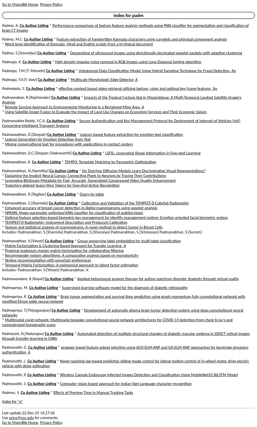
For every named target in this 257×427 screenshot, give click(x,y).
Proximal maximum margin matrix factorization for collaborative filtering (64, 250)
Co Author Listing (34, 25)
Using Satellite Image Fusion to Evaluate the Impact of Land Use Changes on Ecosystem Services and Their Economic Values (106, 111)
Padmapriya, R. (14, 296)
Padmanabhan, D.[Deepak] (24, 134)
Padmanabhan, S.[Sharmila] (25, 203)
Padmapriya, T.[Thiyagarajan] (26, 310)
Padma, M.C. (12, 39)
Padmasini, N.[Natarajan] (23, 333)
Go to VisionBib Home (20, 4)
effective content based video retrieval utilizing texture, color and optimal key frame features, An (138, 88)
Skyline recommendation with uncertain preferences (48, 260)
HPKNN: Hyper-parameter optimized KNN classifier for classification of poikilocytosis (74, 212)
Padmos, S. (11, 392)
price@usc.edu (21, 417)
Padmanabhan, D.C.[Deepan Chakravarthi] (37, 153)
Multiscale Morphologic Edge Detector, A (104, 79)
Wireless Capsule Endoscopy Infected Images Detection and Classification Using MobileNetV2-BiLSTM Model (149, 374)
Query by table (92, 194)
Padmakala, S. (13, 88)
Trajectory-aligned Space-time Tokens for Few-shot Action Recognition (62, 185)
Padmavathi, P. (14, 374)
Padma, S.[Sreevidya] (19, 53)
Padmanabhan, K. (16, 162)
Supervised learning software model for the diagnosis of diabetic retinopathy (125, 287)
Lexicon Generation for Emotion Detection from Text (48, 139)
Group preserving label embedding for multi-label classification (129, 241)
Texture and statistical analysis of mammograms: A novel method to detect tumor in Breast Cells (84, 227)
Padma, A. (10, 25)
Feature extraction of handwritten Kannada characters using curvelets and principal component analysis (142, 39)
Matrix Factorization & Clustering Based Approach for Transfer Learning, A (65, 245)
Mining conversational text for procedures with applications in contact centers (69, 144)
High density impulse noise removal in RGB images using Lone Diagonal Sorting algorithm (128, 61)
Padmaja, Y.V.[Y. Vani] (19, 79)
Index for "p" (12, 401)
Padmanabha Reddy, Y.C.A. (24, 120)
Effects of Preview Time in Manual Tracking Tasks (93, 392)
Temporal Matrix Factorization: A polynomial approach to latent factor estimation (71, 265)
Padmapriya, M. (15, 287)
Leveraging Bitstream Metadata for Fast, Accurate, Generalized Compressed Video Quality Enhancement (90, 180)
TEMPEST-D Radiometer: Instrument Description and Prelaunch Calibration (66, 222)
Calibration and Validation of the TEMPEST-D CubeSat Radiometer (135, 203)
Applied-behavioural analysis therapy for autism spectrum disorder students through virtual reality (158, 278)
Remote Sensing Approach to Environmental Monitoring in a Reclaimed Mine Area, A (74, 107)
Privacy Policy (51, 4)
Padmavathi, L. (14, 361)
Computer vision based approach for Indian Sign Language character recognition (126, 383)
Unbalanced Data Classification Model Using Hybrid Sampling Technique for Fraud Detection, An (157, 70)
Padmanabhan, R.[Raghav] (24, 194)
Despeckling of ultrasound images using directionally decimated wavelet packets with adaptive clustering (156, 53)
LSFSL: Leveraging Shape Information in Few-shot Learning (152, 153)
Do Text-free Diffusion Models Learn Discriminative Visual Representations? (143, 170)
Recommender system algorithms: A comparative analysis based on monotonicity (72, 255)
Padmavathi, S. (14, 383)
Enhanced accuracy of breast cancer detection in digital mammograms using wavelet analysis (81, 207)
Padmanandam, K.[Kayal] (23, 278)
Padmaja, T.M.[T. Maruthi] (23, 70)
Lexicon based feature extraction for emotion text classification (131, 134)
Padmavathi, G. (14, 347)
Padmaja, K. (12, 61)
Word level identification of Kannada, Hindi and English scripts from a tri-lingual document (79, 44)
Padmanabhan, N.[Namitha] (25, 170)
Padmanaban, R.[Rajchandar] (26, 97)
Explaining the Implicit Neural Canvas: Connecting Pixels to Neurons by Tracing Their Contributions (85, 175)
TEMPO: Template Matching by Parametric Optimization (110, 162)
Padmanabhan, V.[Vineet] (23, 241)
